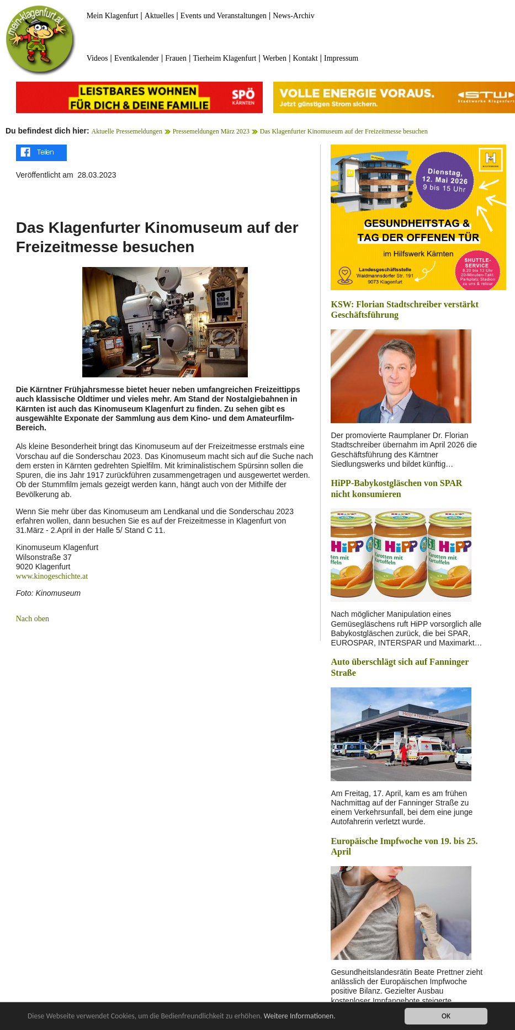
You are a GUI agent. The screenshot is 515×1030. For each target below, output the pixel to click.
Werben (274, 58)
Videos (97, 58)
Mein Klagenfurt (113, 16)
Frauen (176, 58)
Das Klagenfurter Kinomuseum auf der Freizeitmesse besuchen (344, 131)
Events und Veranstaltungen (223, 16)
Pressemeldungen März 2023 (211, 131)
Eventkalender (136, 58)
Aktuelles (159, 16)
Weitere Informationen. (300, 1017)
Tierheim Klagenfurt (225, 58)
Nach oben (32, 619)
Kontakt (305, 58)
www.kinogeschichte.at (52, 576)
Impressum (341, 58)
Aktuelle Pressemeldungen (127, 131)
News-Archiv (293, 16)
